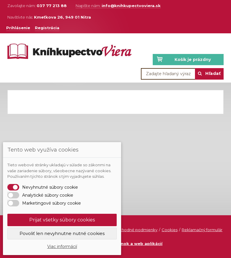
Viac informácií (62, 246)
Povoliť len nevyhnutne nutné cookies (62, 233)
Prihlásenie (18, 27)
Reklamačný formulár (202, 229)
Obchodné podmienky (135, 229)
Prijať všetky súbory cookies (62, 220)
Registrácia (47, 27)
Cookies (170, 229)
